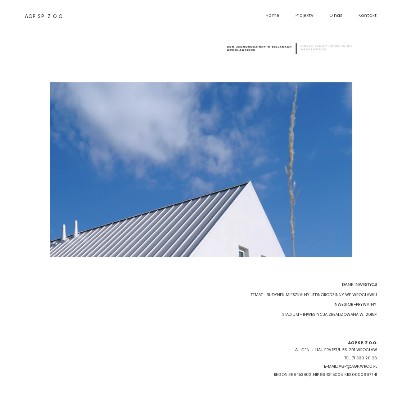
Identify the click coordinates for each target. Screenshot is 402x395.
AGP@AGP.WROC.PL (358, 366)
